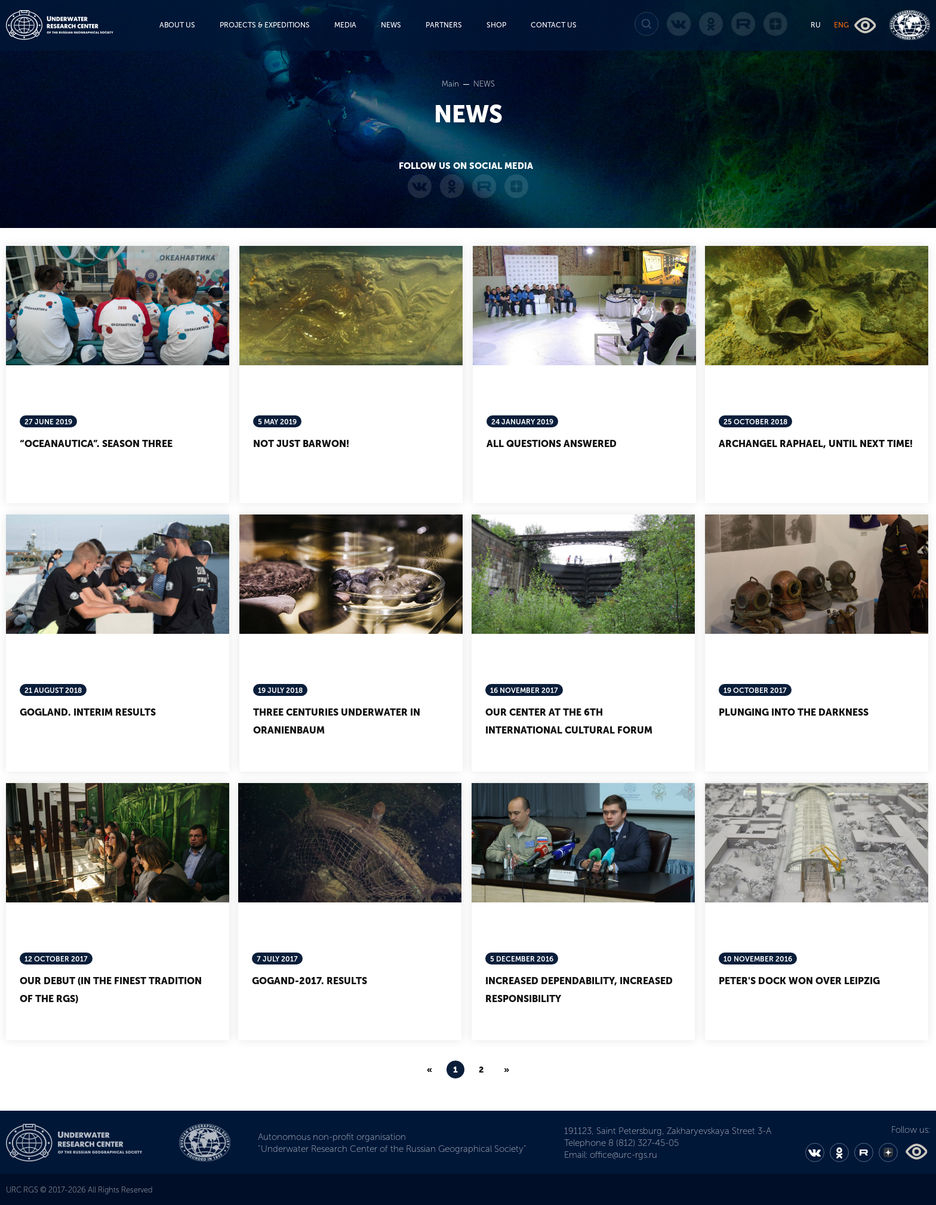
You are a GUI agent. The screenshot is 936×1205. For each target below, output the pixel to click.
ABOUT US (177, 25)
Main (451, 83)
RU (816, 25)
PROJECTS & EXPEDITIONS (265, 25)
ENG (841, 25)
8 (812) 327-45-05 (643, 1143)
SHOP (496, 25)
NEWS (391, 25)
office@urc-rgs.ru (623, 1154)
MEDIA (345, 25)
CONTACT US (554, 25)
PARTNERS (444, 25)
